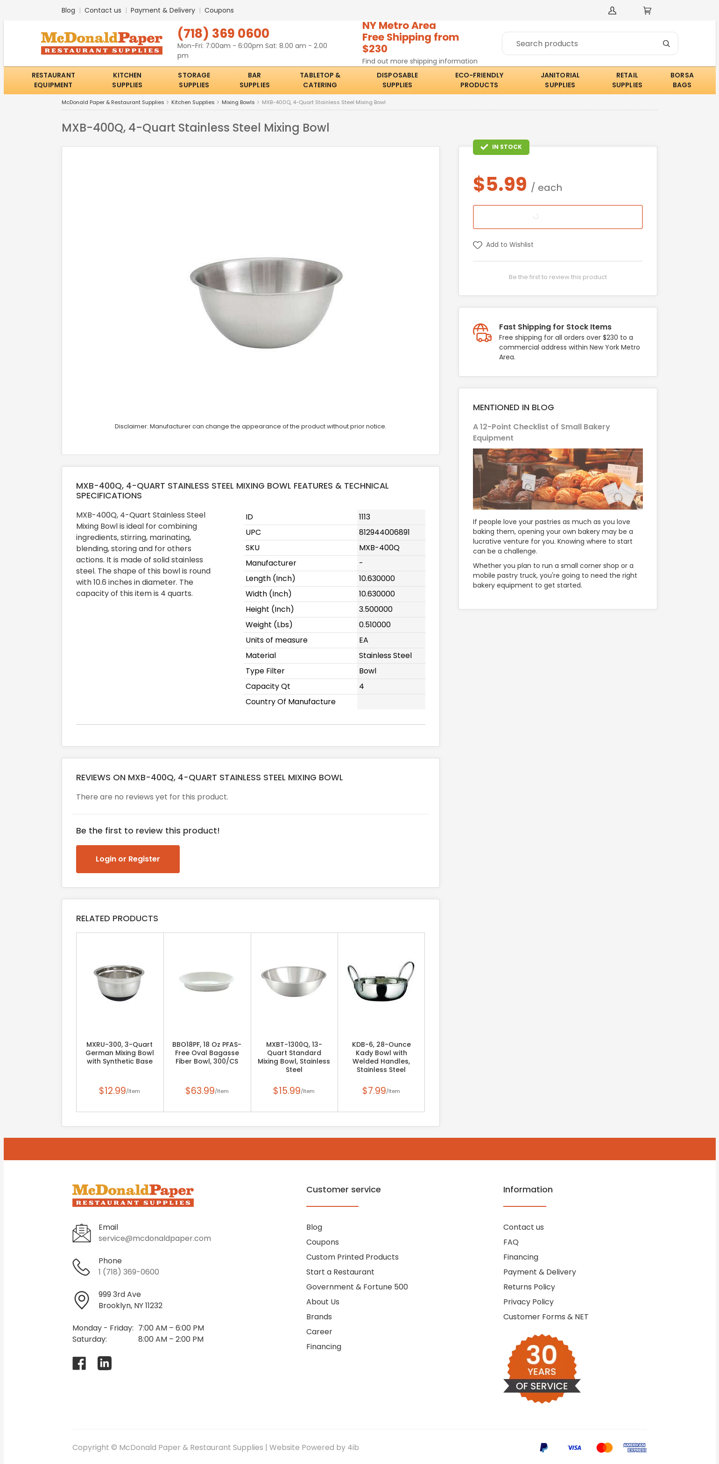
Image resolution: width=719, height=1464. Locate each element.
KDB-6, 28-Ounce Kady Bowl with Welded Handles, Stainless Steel (381, 1057)
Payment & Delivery (163, 10)
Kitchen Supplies (193, 102)
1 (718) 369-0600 (129, 1272)
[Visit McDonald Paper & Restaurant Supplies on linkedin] (105, 1363)
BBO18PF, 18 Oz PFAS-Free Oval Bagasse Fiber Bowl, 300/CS (206, 1052)
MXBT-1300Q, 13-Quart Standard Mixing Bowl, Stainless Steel (294, 1057)
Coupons (219, 10)
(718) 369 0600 (223, 33)
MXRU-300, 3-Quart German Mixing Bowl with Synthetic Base (119, 1052)
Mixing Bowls (238, 102)
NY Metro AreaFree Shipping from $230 (410, 37)
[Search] (590, 43)
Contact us (103, 10)
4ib (353, 1447)
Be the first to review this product (558, 277)
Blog (68, 10)
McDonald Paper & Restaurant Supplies (113, 102)
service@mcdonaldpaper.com (155, 1238)
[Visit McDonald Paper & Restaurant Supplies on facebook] (79, 1363)
